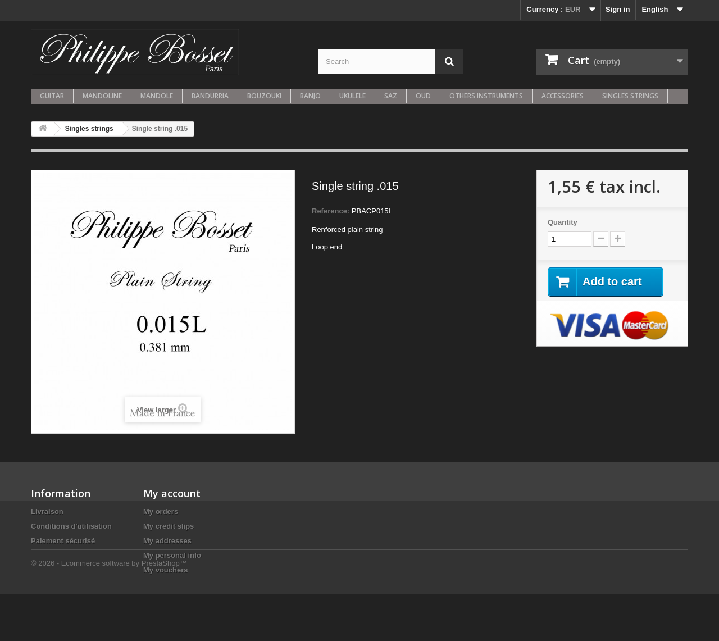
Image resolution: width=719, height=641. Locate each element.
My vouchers (165, 570)
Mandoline (102, 96)
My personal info (172, 555)
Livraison (47, 511)
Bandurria (210, 96)
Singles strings (630, 96)
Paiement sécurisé (63, 541)
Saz (390, 96)
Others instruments (486, 96)
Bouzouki (264, 96)
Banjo (310, 96)
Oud (423, 96)
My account (172, 493)
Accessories (562, 96)
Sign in (618, 9)
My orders (160, 511)
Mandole (156, 96)
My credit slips (168, 526)
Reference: (330, 211)
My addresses (167, 541)
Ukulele (352, 96)
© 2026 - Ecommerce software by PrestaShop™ (109, 610)
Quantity (562, 222)
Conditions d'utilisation (71, 526)
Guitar (52, 96)
